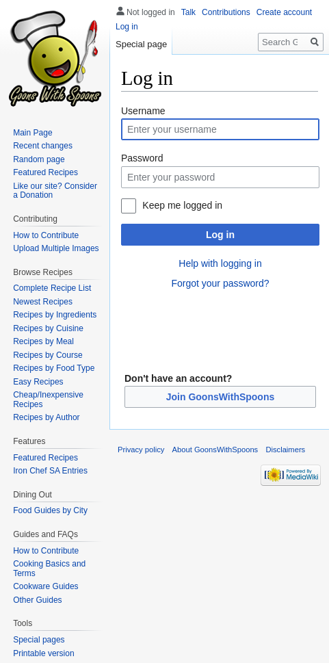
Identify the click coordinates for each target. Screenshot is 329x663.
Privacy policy (141, 449)
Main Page (32, 133)
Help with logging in (220, 263)
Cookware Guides (45, 586)
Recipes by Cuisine (48, 328)
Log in (220, 234)
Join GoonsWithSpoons (220, 396)
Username (143, 110)
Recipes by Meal (43, 341)
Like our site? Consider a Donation (55, 190)
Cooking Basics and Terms (49, 568)
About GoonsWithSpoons (215, 449)
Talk (188, 12)
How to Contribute (46, 235)
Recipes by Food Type (53, 368)
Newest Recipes (43, 302)
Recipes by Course (47, 355)
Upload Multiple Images (55, 248)
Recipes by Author (46, 417)
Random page (38, 159)
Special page (141, 44)
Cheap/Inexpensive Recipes (48, 399)
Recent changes (43, 146)
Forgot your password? (220, 283)
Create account (284, 12)
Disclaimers (285, 449)
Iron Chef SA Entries (50, 471)
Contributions (226, 12)
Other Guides (37, 600)
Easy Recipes (38, 382)
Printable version (43, 653)
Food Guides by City (50, 510)
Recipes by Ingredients (54, 315)
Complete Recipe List (52, 288)
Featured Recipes (45, 172)
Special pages (38, 640)
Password (142, 158)
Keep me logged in (182, 205)
